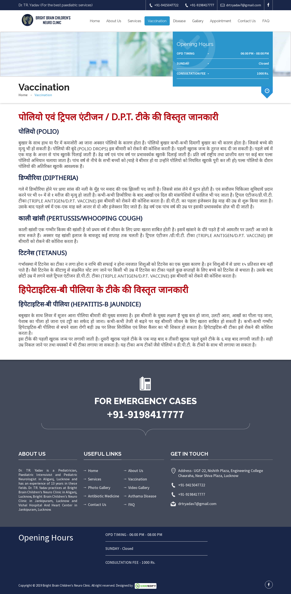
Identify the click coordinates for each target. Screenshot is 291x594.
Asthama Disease (142, 496)
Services (134, 21)
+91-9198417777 (199, 5)
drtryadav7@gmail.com (240, 5)
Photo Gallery (99, 487)
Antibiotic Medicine (103, 496)
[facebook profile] (269, 585)
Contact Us (247, 21)
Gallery (197, 21)
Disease (179, 21)
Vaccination (157, 21)
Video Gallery (138, 487)
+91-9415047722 (163, 5)
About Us (113, 21)
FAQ (265, 21)
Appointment (220, 21)
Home (95, 21)
